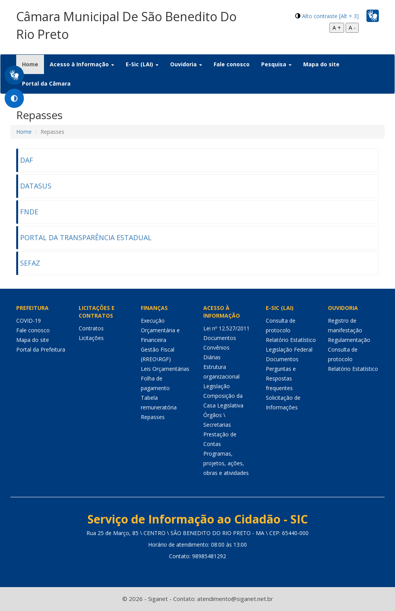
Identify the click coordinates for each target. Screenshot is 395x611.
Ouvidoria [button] (186, 64)
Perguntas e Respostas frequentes (281, 378)
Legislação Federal (289, 349)
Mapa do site (321, 64)
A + (337, 27)
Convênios (216, 347)
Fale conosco (232, 64)
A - (352, 27)
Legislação (216, 386)
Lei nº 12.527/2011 (226, 328)
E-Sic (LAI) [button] (142, 64)
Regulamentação (349, 339)
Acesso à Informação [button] (82, 64)
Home (33, 64)
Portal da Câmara (46, 83)
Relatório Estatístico (291, 339)
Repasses (153, 417)
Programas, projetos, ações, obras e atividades (226, 463)
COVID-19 (28, 320)
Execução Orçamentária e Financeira (160, 330)
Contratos (91, 328)
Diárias (212, 357)
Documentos (219, 338)
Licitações (91, 338)
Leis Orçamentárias (165, 368)
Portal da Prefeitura (40, 349)
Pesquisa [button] (276, 64)
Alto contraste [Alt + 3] (330, 16)
